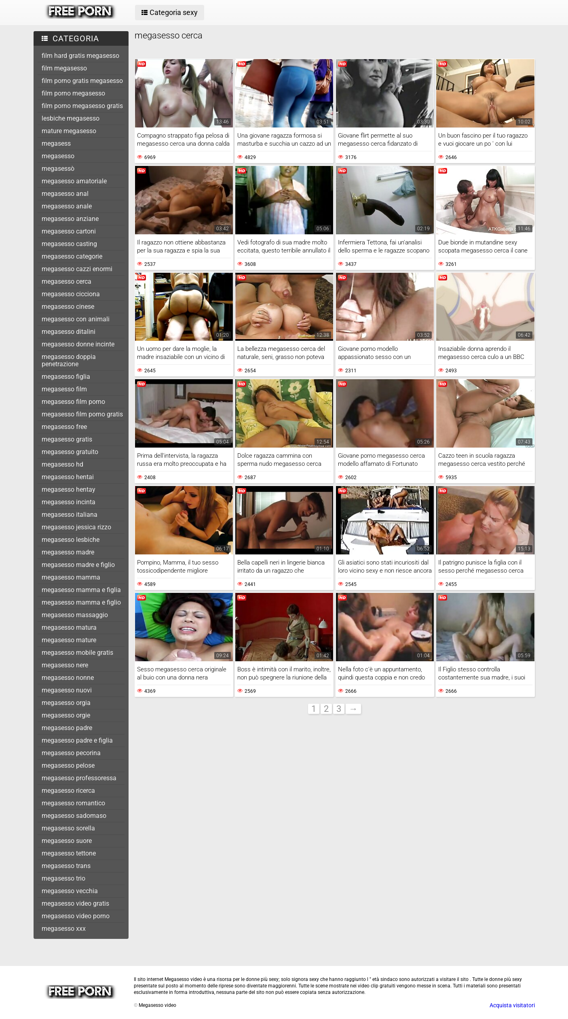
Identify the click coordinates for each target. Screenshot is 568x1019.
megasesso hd (62, 464)
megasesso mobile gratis (77, 652)
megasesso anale (67, 206)
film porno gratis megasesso (82, 81)
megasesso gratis (67, 439)
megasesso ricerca (68, 790)
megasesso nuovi (67, 690)
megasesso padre (67, 728)
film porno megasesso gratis (82, 106)
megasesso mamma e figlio (81, 602)
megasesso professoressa (79, 778)
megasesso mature (69, 640)
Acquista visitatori (512, 1005)
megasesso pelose (68, 765)
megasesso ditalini (68, 331)
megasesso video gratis (75, 903)
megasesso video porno (76, 916)
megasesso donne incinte (78, 344)
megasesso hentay (68, 489)
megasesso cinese (68, 306)
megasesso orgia (66, 703)
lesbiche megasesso (70, 118)
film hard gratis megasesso (80, 55)
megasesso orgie (66, 715)
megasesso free (64, 427)
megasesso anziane (70, 219)
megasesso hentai (68, 477)
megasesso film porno (73, 401)
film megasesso (64, 68)
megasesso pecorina (71, 753)
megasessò (58, 168)
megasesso (58, 156)
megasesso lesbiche (70, 539)
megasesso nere (65, 665)
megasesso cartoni (69, 231)
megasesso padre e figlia (77, 740)
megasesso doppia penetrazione (69, 360)
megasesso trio (63, 878)
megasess (56, 143)
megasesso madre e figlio (78, 565)
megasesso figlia (66, 376)
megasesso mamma (71, 577)
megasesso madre (68, 552)
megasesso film (64, 389)
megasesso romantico (73, 803)
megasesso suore (67, 841)
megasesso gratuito (70, 452)
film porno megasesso (73, 93)
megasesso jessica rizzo (76, 527)
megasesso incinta (68, 502)
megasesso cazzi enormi (77, 269)
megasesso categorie (72, 256)
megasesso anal (65, 193)
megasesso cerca (66, 281)
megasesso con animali (76, 319)
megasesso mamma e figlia (81, 590)
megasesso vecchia (70, 891)
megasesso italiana (69, 514)
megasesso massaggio (75, 615)
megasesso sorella (68, 828)
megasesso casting (69, 244)
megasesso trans (66, 866)
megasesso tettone (69, 853)
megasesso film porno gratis (82, 414)
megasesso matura (69, 627)
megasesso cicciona (71, 294)
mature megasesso (69, 131)
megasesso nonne (68, 677)
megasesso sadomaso (74, 815)
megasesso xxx (64, 928)
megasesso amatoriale (74, 181)
